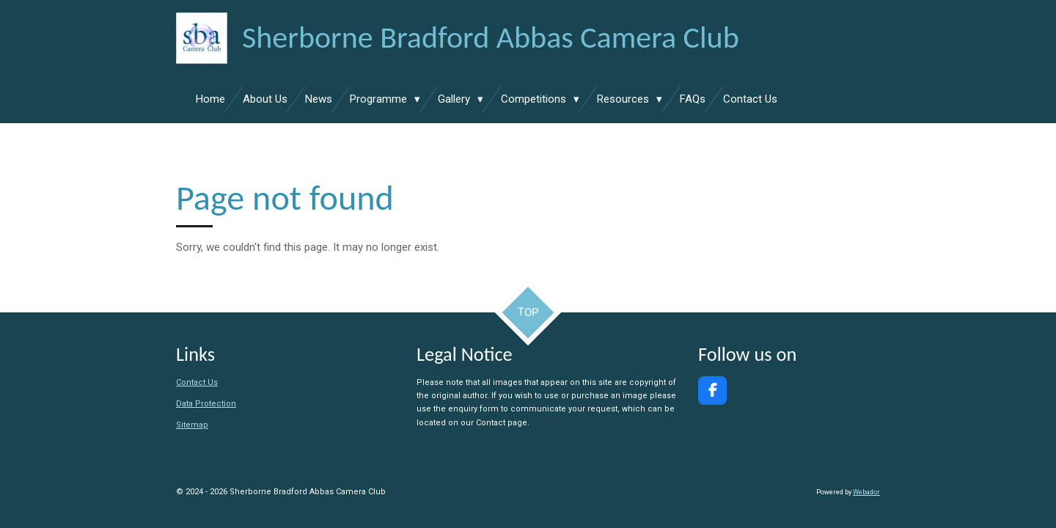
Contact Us (197, 382)
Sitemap (192, 425)
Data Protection (206, 403)
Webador (866, 492)
